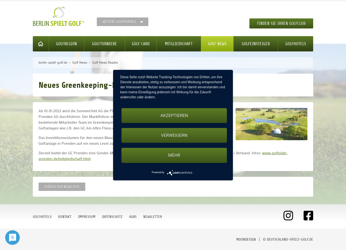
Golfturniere (104, 43)
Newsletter (152, 217)
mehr (174, 155)
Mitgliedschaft (179, 43)
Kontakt (64, 217)
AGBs (133, 217)
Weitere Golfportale (120, 22)
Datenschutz (112, 217)
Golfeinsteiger (256, 43)
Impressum (86, 217)
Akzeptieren (174, 115)
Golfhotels (295, 43)
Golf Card (141, 43)
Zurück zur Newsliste (62, 187)
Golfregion (66, 43)
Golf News (217, 43)
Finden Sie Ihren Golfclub (281, 23)
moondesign (246, 239)
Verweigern (174, 135)
